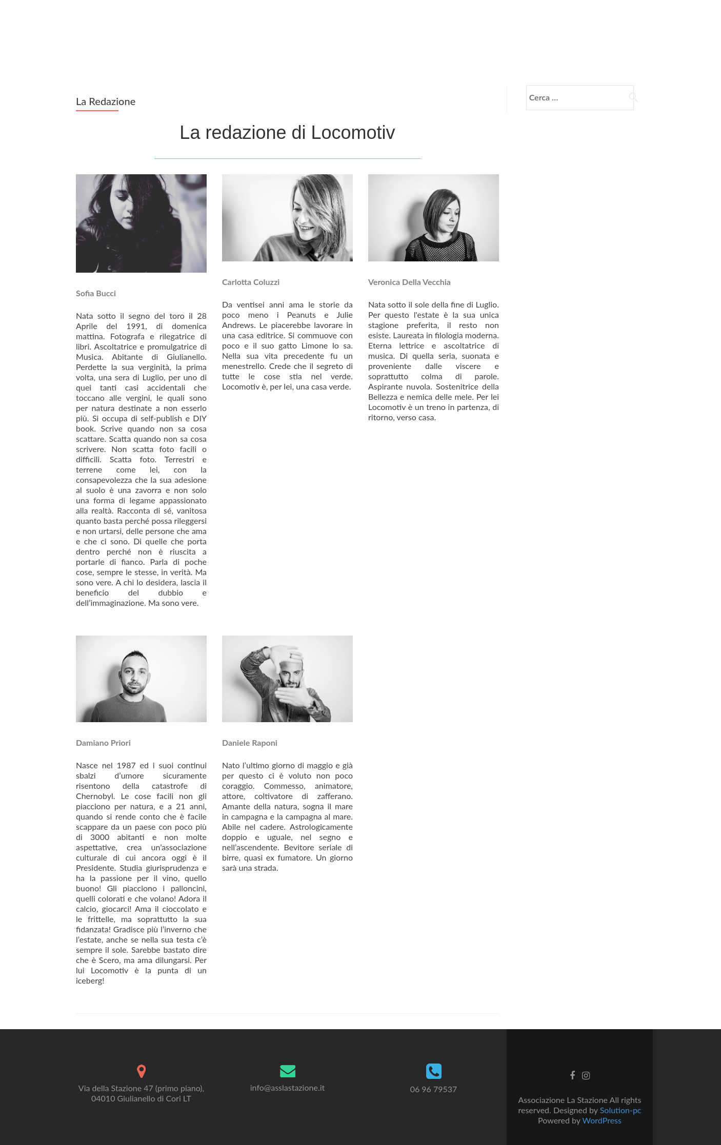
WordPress (602, 1105)
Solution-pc (621, 1094)
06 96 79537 (433, 1074)
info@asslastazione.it (287, 1072)
